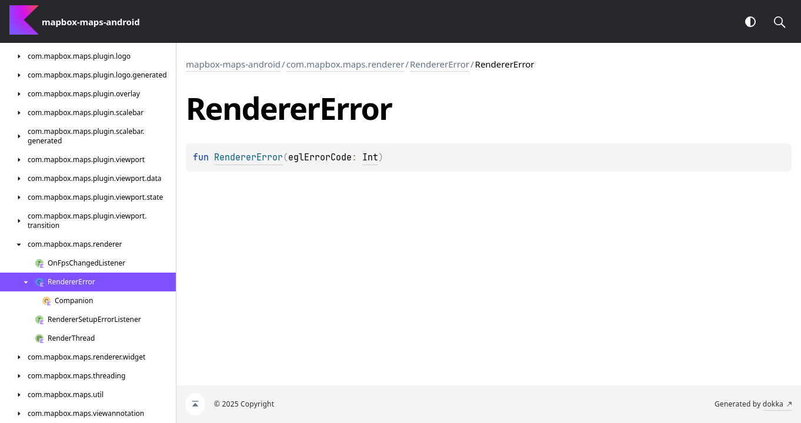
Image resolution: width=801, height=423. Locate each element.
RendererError (439, 64)
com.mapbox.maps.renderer (345, 64)
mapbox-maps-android (233, 64)
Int (370, 157)
